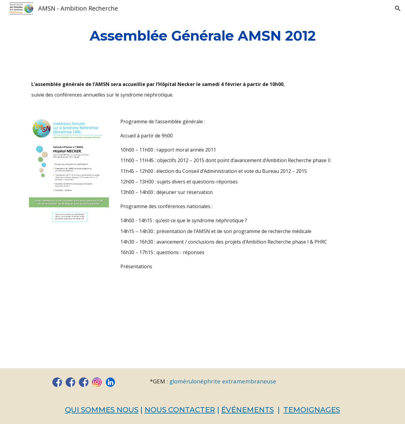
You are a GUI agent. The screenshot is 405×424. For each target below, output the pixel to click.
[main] (202, 36)
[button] (398, 8)
